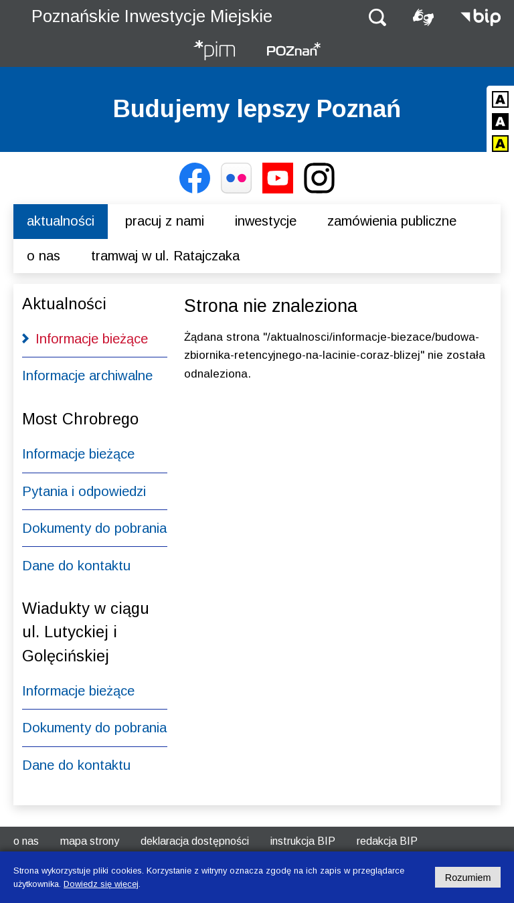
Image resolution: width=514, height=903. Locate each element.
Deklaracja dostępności (195, 841)
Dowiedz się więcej (101, 884)
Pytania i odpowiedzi (84, 491)
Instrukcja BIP (302, 841)
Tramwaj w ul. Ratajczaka (165, 255)
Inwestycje (265, 221)
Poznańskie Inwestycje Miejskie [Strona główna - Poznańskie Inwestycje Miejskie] (151, 16)
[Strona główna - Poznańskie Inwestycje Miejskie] (214, 51)
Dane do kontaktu (76, 565)
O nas (43, 255)
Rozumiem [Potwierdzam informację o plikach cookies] (468, 877)
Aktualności (60, 221)
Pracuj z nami (164, 221)
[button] (377, 16)
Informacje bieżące (91, 338)
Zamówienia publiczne (391, 221)
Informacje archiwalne (87, 375)
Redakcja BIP (387, 841)
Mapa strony (89, 841)
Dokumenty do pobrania (94, 528)
